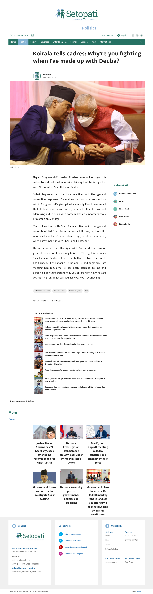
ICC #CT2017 (130, 535)
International (105, 42)
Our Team (129, 562)
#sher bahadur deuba (42, 290)
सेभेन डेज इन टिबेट (131, 540)
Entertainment (60, 42)
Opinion (84, 42)
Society (33, 42)
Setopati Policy (111, 549)
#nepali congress (75, 290)
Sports (73, 42)
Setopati (47, 74)
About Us (109, 544)
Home (107, 535)
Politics (23, 42)
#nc (86, 290)
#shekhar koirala (59, 290)
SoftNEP (140, 591)
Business (45, 42)
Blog (94, 42)
